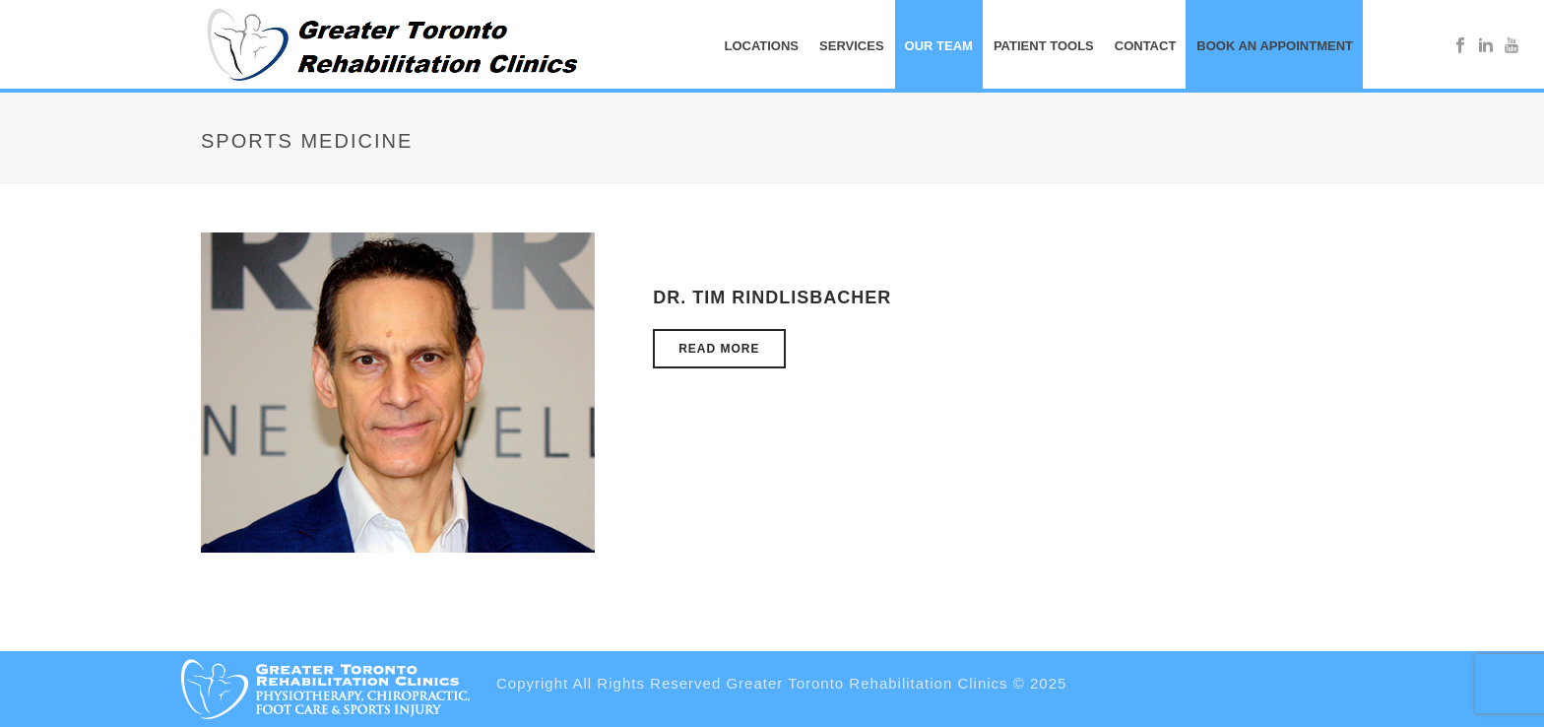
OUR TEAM (939, 45)
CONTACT (1146, 45)
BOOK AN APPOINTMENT (1274, 45)
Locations (761, 45)
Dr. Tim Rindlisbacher (772, 297)
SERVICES (851, 45)
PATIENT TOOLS (1044, 45)
